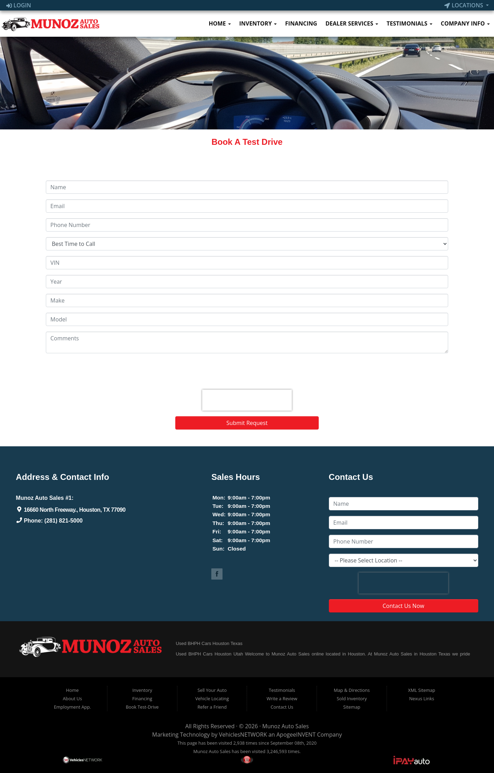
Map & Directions (352, 690)
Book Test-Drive (142, 707)
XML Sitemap (421, 690)
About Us (72, 698)
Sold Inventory (352, 698)
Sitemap (351, 707)
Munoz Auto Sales (285, 726)
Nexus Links (421, 698)
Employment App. (72, 707)
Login (18, 5)
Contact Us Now (403, 606)
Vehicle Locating (212, 698)
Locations (464, 5)
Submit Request (247, 423)
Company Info (465, 23)
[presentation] (247, 400)
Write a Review (282, 698)
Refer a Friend (212, 707)
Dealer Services (351, 23)
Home (220, 23)
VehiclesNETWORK (243, 734)
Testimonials (409, 23)
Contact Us (281, 707)
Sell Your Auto (211, 690)
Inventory (258, 23)
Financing (301, 23)
